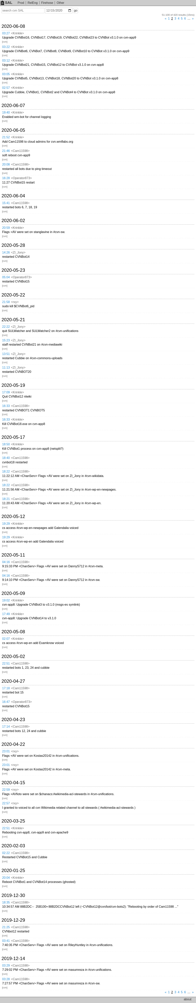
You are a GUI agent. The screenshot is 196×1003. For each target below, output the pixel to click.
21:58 (6, 302)
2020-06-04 (13, 195)
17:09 (6, 392)
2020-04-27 (13, 681)
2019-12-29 (13, 920)
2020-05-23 (13, 270)
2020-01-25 (13, 870)
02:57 (6, 87)
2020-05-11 (13, 555)
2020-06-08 (13, 26)
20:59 (6, 227)
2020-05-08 (13, 631)
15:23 (6, 340)
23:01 (6, 751)
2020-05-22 (13, 294)
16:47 (6, 701)
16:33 (6, 406)
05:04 (6, 277)
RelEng (33, 2)
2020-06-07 (13, 105)
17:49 (6, 614)
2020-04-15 (13, 782)
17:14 (6, 726)
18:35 (6, 902)
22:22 (6, 326)
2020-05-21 (13, 319)
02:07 (6, 638)
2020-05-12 (13, 516)
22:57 (6, 803)
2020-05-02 (13, 656)
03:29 (6, 965)
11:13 (6, 367)
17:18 (6, 688)
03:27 (6, 33)
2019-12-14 (13, 958)
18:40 (6, 458)
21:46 (6, 150)
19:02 (6, 600)
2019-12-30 (13, 895)
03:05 (6, 74)
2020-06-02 (13, 220)
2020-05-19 (13, 385)
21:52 (6, 137)
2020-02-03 (13, 845)
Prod (21, 2)
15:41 (6, 203)
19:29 (6, 523)
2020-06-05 (13, 130)
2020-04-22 (13, 744)
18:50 (6, 444)
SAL (6, 3)
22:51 (6, 663)
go (75, 10)
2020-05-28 (13, 245)
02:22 (6, 853)
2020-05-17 (13, 437)
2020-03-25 (13, 821)
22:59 (6, 789)
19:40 (6, 112)
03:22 (6, 47)
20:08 (6, 164)
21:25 (6, 927)
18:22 (6, 471)
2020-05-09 (13, 593)
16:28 (6, 178)
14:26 (6, 252)
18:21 (6, 499)
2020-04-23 (13, 719)
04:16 (6, 562)
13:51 (6, 354)
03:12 (6, 60)
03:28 (6, 979)
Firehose (47, 2)
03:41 (6, 940)
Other (60, 2)
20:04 (6, 877)
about (187, 999)
